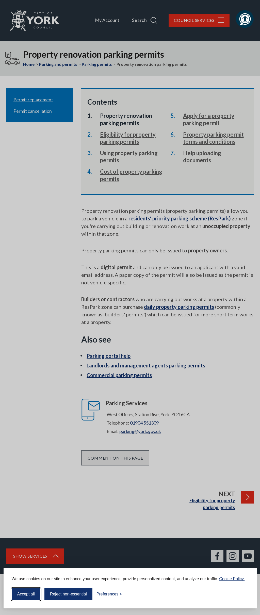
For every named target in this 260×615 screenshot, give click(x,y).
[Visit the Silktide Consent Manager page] (245, 594)
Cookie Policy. (232, 579)
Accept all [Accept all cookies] (26, 594)
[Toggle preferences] (109, 594)
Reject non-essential (68, 594)
